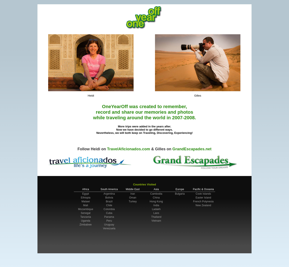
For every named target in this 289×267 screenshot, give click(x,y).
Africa (85, 189)
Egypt (85, 193)
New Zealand (203, 205)
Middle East (133, 189)
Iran (132, 193)
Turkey (133, 201)
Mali (85, 205)
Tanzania (85, 216)
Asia (156, 189)
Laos (156, 213)
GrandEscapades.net (192, 149)
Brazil (109, 201)
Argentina (109, 193)
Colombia (109, 209)
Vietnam (156, 220)
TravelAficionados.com (128, 149)
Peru (109, 220)
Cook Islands (203, 193)
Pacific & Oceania (203, 189)
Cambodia (156, 193)
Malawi (86, 201)
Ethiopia (86, 197)
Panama (109, 216)
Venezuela (109, 228)
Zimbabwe (86, 224)
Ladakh (156, 209)
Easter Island (203, 197)
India (156, 205)
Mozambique (85, 209)
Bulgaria (180, 193)
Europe (180, 189)
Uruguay (109, 224)
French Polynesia (203, 201)
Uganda (85, 220)
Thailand (156, 216)
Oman (132, 197)
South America (109, 189)
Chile (109, 205)
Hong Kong (156, 201)
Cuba (109, 213)
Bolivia (109, 197)
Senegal (85, 213)
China (156, 197)
